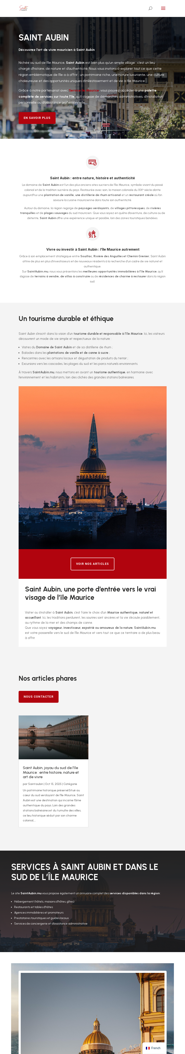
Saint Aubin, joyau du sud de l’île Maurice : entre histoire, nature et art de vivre (51, 772)
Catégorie (70, 784)
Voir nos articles (92, 563)
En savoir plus (37, 117)
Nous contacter (39, 696)
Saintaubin (35, 784)
